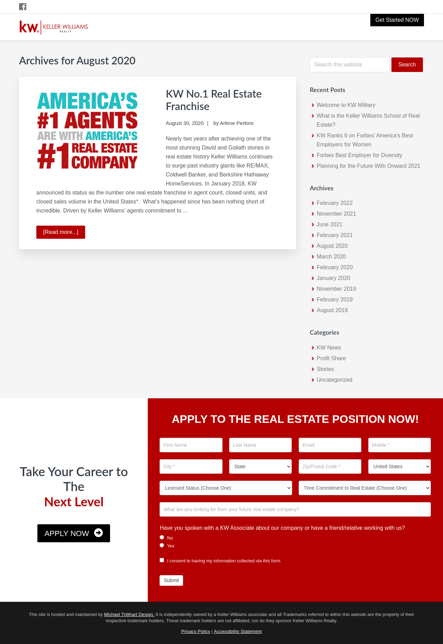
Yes (167, 545)
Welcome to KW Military (346, 105)
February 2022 (335, 203)
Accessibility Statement (238, 631)
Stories (325, 369)
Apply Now (66, 533)
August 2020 (332, 246)
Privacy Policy (195, 631)
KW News (329, 348)
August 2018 (332, 310)
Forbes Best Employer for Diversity (359, 155)
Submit (171, 580)
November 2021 (336, 214)
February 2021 (335, 235)
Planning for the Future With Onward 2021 (369, 166)
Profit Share (331, 358)
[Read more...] (64, 233)
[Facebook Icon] (23, 6)
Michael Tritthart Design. (129, 614)
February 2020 (335, 267)
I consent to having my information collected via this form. (220, 560)
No (166, 538)
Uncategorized (334, 380)
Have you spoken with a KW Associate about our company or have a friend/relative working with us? (282, 528)
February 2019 (335, 299)
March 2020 (331, 257)
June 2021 (330, 224)
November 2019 (336, 289)
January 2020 (333, 278)
